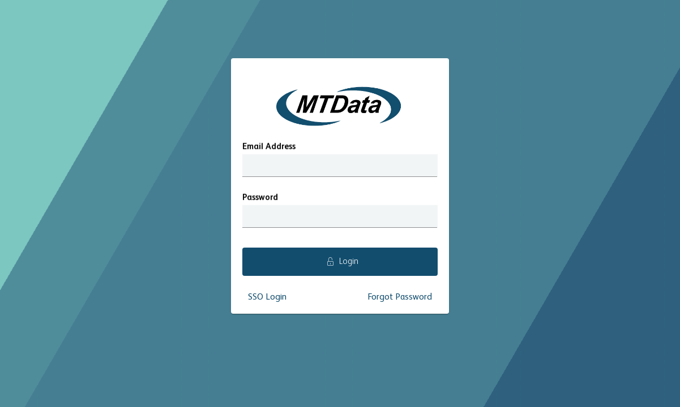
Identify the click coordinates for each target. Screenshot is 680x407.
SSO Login (267, 297)
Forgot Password (399, 297)
